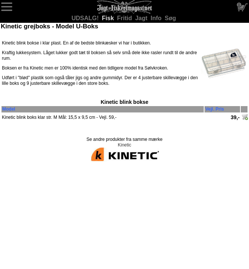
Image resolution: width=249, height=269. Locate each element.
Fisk (109, 18)
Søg (170, 18)
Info (157, 18)
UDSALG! (85, 18)
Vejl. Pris (214, 109)
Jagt (142, 18)
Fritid (125, 18)
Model (8, 109)
